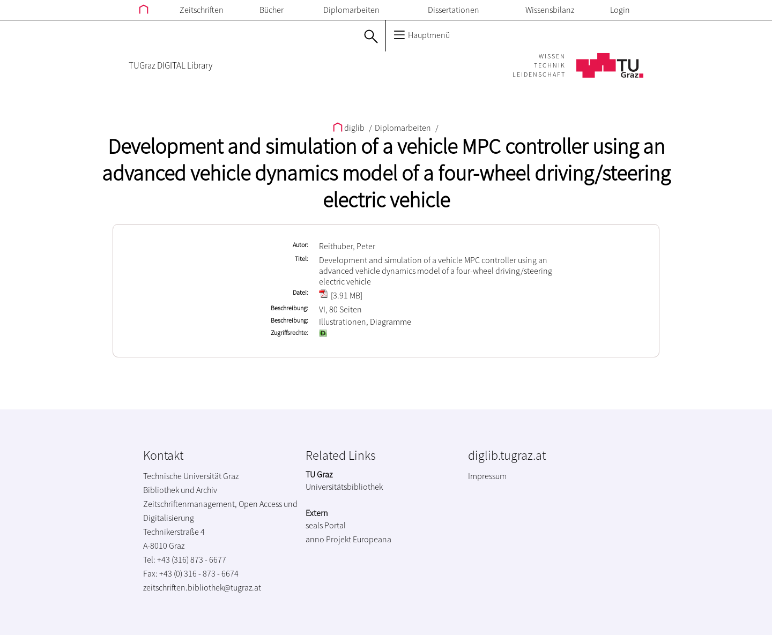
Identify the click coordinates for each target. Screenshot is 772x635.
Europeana (372, 539)
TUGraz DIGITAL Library (170, 65)
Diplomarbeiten (351, 9)
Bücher (271, 9)
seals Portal (326, 525)
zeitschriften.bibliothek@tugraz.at (202, 587)
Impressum (487, 475)
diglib (349, 127)
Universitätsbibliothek (344, 486)
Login (620, 9)
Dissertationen (453, 9)
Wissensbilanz (549, 9)
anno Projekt (328, 539)
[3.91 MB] (340, 295)
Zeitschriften (202, 9)
